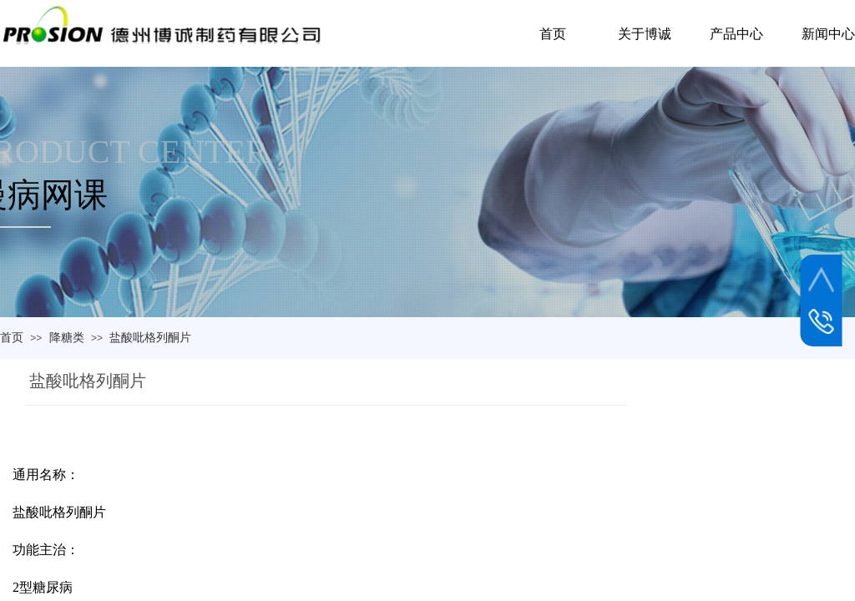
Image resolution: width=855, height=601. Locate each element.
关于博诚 (644, 34)
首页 (11, 337)
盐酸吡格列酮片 (150, 337)
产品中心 (736, 34)
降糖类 (66, 337)
